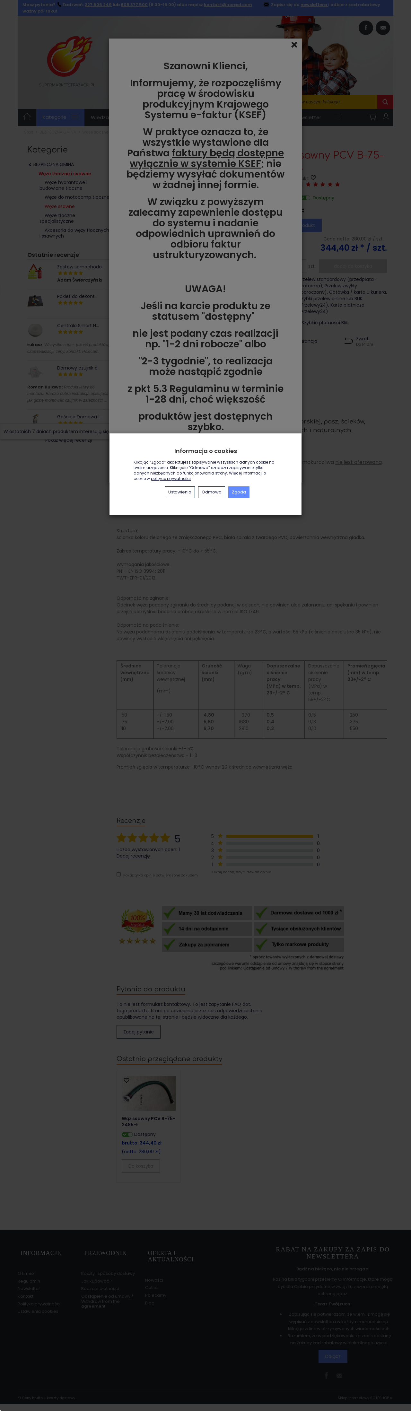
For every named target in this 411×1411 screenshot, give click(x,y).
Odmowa (212, 492)
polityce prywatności (171, 478)
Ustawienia (179, 492)
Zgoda (239, 492)
